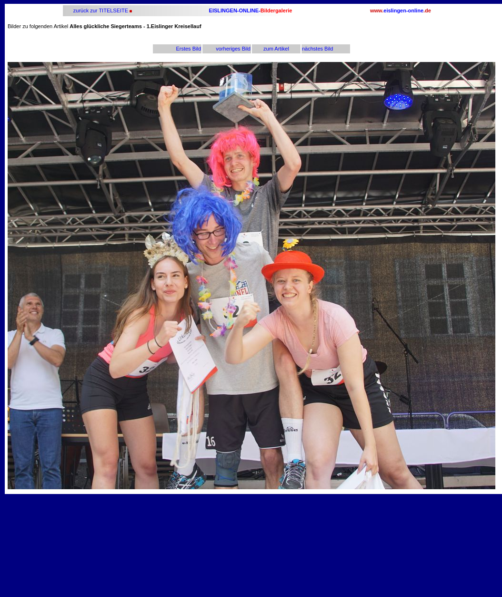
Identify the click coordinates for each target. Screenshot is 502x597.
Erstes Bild (188, 48)
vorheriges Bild (233, 48)
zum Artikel (276, 48)
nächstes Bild (317, 48)
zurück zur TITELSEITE (100, 10)
